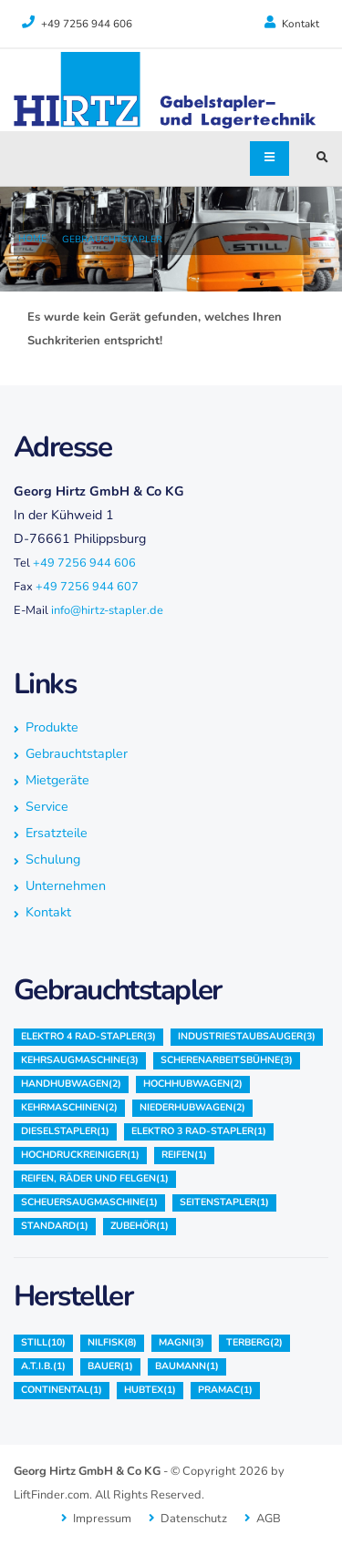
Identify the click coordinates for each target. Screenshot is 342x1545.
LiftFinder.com (51, 1495)
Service (47, 806)
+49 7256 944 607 (87, 586)
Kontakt (291, 23)
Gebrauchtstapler (112, 239)
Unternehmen (66, 886)
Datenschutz (194, 1518)
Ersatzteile (57, 833)
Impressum (102, 1518)
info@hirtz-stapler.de (107, 610)
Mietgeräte (57, 780)
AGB (268, 1518)
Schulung (53, 859)
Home (32, 238)
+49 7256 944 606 (84, 563)
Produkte (52, 727)
